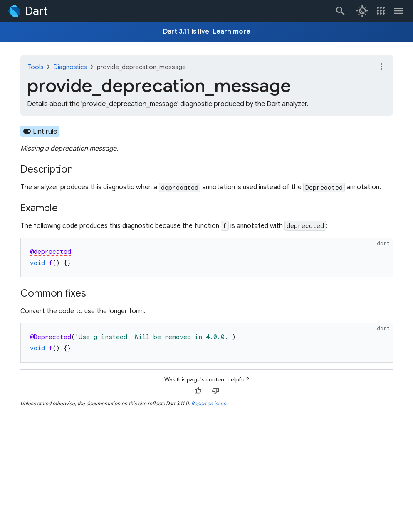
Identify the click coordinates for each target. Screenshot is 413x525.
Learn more (231, 31)
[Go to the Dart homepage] (27, 10)
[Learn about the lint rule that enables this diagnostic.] (40, 131)
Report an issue (208, 403)
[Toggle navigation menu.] (398, 10)
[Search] (339, 10)
